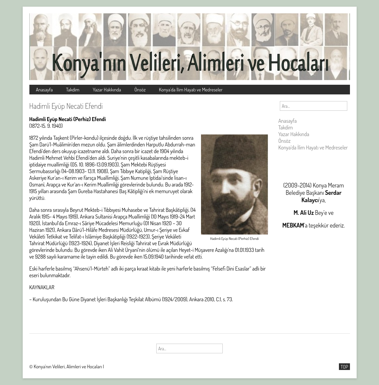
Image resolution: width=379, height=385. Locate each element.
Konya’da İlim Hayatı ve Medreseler (191, 89)
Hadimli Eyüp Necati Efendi (66, 105)
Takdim (72, 89)
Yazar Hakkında (107, 89)
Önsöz (140, 89)
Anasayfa (44, 89)
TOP (344, 367)
